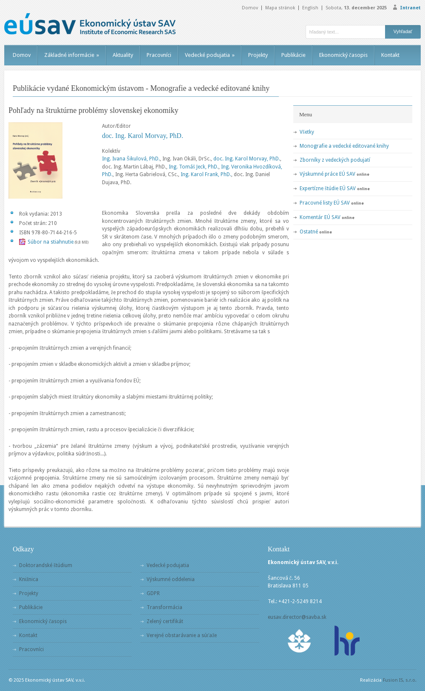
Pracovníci (159, 55)
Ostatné (309, 232)
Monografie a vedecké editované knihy (344, 146)
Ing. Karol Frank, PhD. (206, 174)
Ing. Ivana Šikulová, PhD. (131, 159)
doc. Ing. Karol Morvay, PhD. (142, 135)
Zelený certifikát (165, 621)
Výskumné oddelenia (171, 579)
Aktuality (123, 55)
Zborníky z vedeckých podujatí (335, 160)
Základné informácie (71, 55)
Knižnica (28, 579)
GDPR (153, 593)
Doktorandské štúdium (45, 565)
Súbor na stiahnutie (51, 242)
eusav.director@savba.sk (297, 617)
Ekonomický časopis (343, 55)
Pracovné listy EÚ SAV (325, 203)
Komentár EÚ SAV (320, 217)
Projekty (258, 55)
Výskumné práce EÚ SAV (327, 174)
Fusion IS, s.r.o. (399, 680)
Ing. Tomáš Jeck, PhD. (193, 167)
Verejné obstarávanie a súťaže (182, 635)
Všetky (307, 132)
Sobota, (356, 8)
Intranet (410, 8)
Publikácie (293, 55)
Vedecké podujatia (210, 55)
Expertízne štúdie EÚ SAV (328, 188)
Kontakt (390, 55)
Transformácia (164, 607)
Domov (250, 8)
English (310, 8)
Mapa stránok (280, 8)
